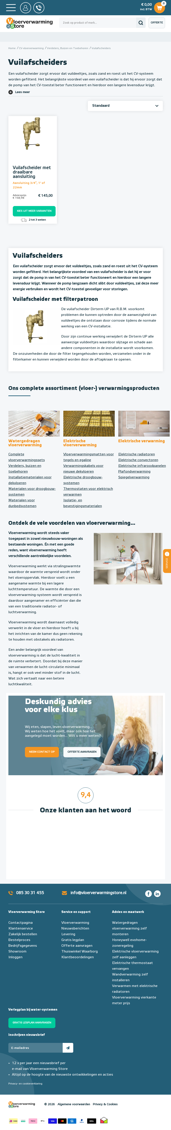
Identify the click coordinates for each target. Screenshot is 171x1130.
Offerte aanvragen (158, 24)
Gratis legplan (72, 940)
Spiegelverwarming (133, 477)
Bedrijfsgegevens (22, 946)
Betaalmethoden (52, 1120)
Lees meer (22, 92)
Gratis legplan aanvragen (32, 1022)
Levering (68, 934)
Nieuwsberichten (75, 928)
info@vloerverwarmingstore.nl (98, 893)
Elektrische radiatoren (136, 454)
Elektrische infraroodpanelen (142, 466)
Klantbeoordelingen (77, 957)
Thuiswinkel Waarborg (79, 951)
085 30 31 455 (30, 893)
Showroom (17, 951)
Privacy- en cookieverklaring (25, 1083)
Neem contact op (42, 752)
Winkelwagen (159, 7)
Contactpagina (20, 923)
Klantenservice (20, 928)
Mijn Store (25, 7)
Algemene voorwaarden (74, 1104)
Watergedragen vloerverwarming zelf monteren (129, 928)
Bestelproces (19, 940)
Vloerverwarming (75, 923)
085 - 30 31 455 (38, 7)
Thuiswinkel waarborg (104, 1120)
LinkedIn (157, 893)
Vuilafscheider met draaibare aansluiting (32, 172)
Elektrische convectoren (138, 460)
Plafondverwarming (134, 471)
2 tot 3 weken (33, 220)
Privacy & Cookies (105, 1104)
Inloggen (15, 957)
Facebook (148, 893)
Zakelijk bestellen (22, 934)
